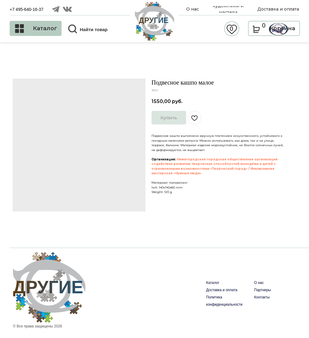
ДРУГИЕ (154, 20)
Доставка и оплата (221, 290)
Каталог (212, 283)
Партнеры (262, 290)
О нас (259, 283)
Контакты (262, 297)
